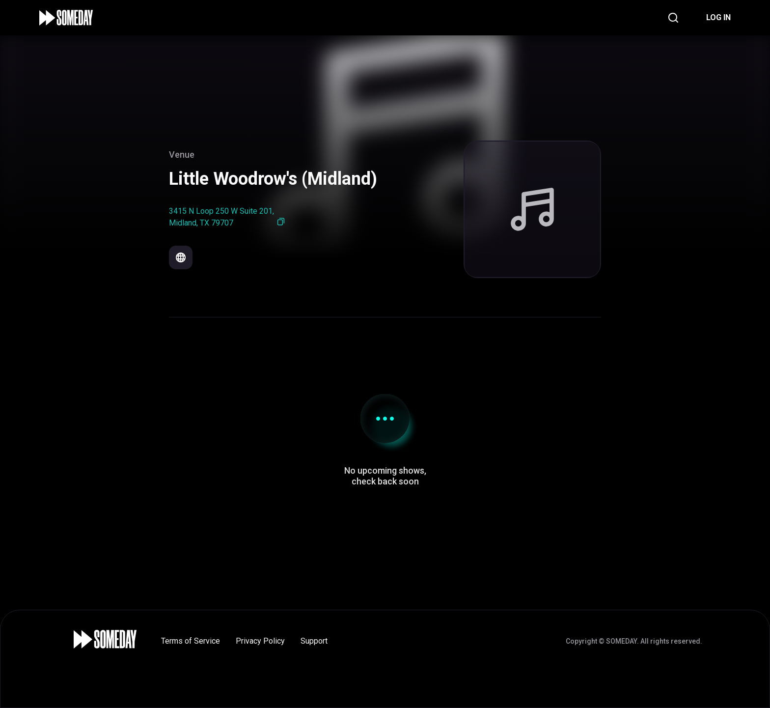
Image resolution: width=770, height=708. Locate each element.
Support (314, 641)
